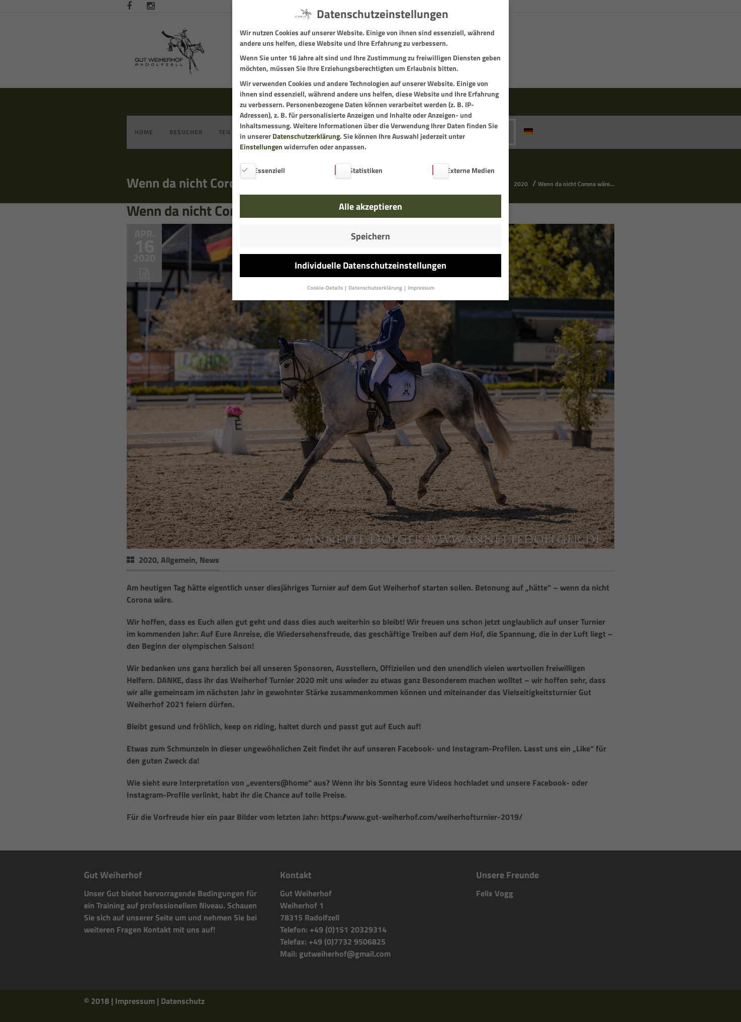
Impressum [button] (421, 288)
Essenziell (262, 170)
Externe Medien (463, 170)
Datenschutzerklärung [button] (375, 288)
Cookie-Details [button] (325, 288)
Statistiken (359, 170)
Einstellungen (261, 146)
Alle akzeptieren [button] (370, 206)
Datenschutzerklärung (306, 136)
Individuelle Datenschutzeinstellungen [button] (370, 265)
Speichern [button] (370, 236)
